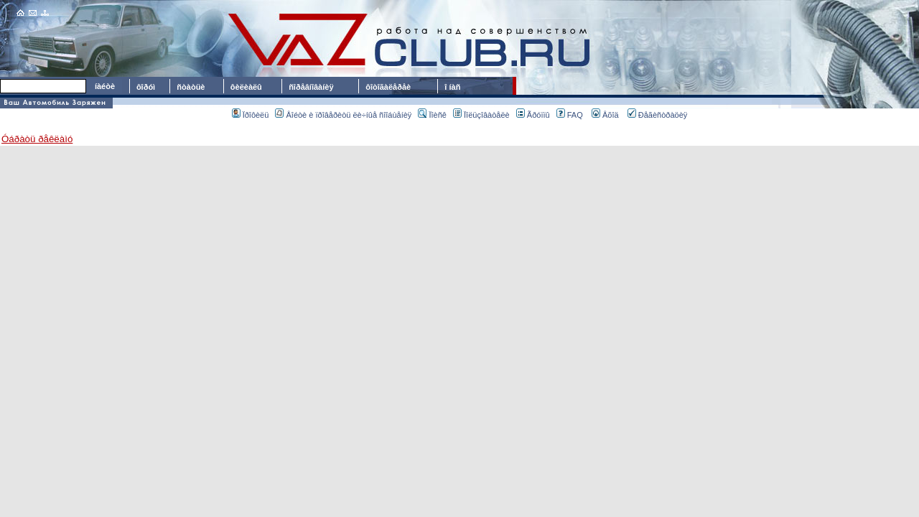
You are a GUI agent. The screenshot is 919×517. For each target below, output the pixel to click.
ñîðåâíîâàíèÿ (311, 87)
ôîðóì (145, 87)
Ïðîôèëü (250, 115)
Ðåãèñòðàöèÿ (658, 115)
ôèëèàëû (246, 87)
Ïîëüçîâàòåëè (481, 115)
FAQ (569, 115)
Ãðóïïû (533, 115)
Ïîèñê (432, 115)
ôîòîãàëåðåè (390, 87)
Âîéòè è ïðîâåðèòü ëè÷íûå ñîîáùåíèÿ (343, 115)
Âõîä (605, 115)
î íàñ (452, 87)
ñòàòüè (191, 87)
